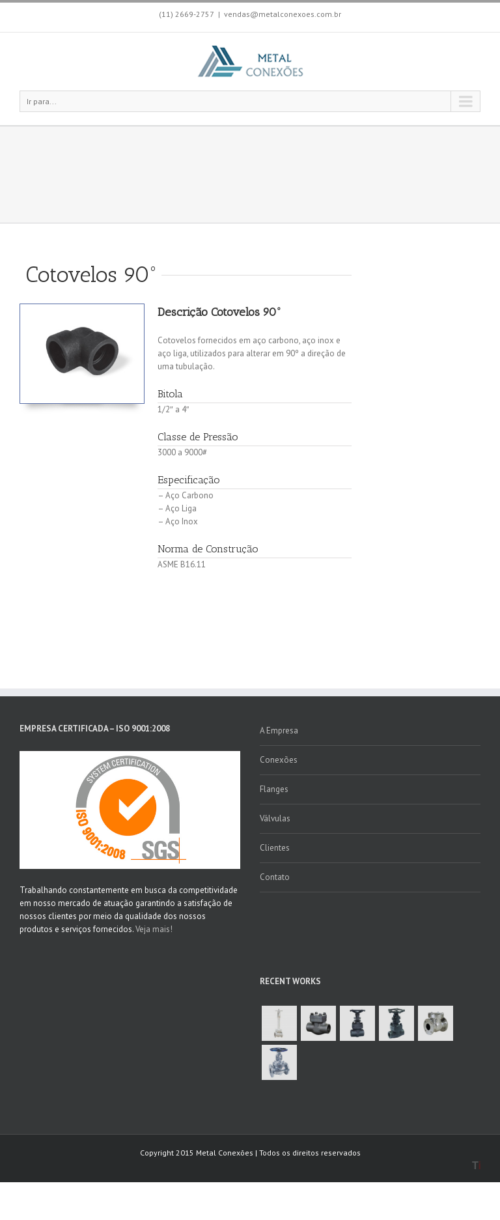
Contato (275, 877)
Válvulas (275, 818)
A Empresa (279, 730)
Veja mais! (154, 929)
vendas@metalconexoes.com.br (282, 14)
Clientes (275, 847)
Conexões (279, 759)
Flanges (274, 789)
